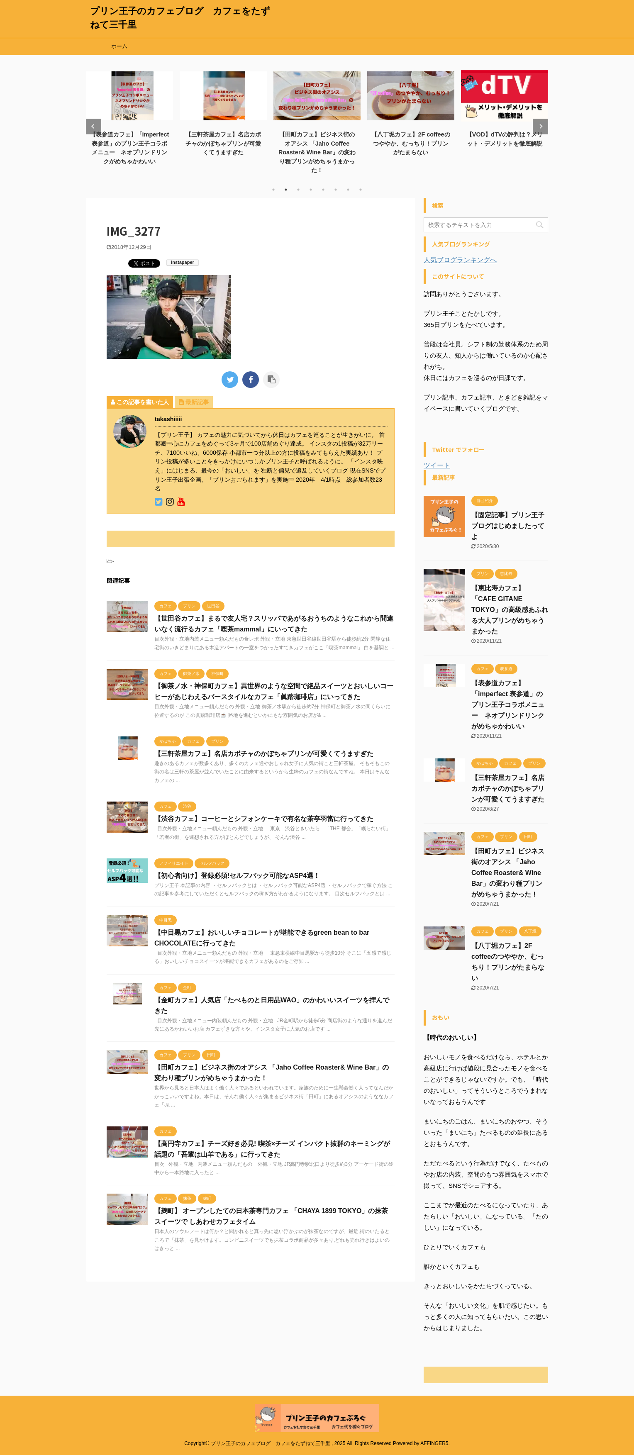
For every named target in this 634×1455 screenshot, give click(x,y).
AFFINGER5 (434, 1443)
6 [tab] (336, 189)
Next (540, 126)
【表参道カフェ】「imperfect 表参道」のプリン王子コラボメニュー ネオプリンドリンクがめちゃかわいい (507, 705)
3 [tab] (298, 189)
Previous (93, 126)
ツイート (437, 465)
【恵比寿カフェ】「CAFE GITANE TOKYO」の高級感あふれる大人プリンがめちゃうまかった (509, 610)
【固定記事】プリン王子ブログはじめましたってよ (507, 526)
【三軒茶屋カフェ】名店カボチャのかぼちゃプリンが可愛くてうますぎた (223, 143)
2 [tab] (286, 189)
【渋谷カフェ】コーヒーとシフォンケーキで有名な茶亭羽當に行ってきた (263, 818)
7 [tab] (348, 189)
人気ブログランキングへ (460, 259)
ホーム (119, 46)
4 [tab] (311, 189)
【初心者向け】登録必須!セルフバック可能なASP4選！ (237, 875)
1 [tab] (273, 189)
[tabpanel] (129, 116)
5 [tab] (323, 189)
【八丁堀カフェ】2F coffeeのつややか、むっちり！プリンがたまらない (410, 143)
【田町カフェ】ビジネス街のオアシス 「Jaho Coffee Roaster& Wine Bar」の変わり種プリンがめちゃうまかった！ (317, 152)
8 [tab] (360, 189)
